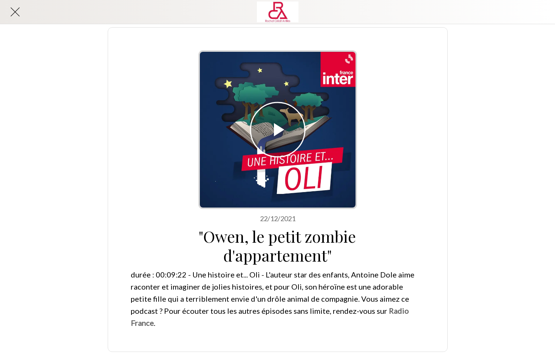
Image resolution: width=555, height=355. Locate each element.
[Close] (15, 12)
